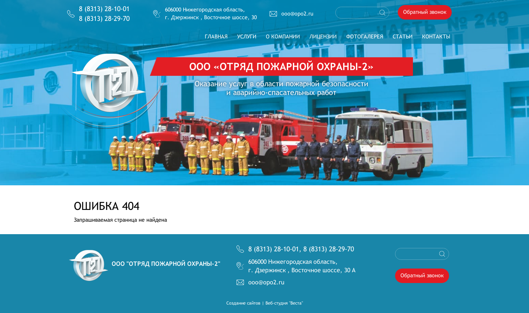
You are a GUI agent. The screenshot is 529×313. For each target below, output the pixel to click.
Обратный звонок (424, 12)
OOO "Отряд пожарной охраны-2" (166, 263)
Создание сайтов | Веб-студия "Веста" (264, 303)
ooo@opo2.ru (297, 13)
